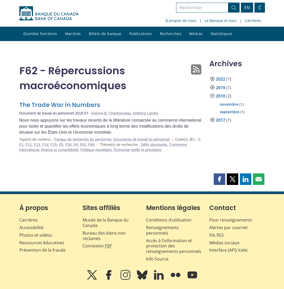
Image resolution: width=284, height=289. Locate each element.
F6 (75, 145)
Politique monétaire (96, 150)
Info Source (157, 259)
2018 (220, 96)
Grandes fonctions (40, 33)
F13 (37, 145)
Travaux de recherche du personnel (82, 139)
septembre (229, 111)
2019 (220, 87)
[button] (219, 179)
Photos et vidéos (35, 235)
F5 (61, 145)
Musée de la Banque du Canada (106, 222)
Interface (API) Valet (228, 250)
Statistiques (222, 33)
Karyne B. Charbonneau (111, 113)
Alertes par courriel (228, 227)
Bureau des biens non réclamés (104, 235)
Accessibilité (31, 227)
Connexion (97, 246)
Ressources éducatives (41, 243)
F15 (53, 145)
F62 (83, 145)
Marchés (73, 33)
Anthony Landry (145, 113)
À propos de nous (181, 20)
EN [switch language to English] (247, 7)
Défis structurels (154, 145)
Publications (140, 33)
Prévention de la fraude (42, 250)
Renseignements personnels (162, 230)
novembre (229, 104)
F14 (45, 145)
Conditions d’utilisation (169, 220)
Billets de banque (105, 33)
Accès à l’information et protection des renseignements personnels (173, 246)
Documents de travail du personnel (141, 139)
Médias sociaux (224, 243)
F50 (68, 145)
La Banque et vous (221, 20)
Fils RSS (216, 235)
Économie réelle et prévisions (137, 150)
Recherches (170, 33)
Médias (196, 33)
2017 (220, 120)
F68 (91, 145)
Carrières (253, 20)
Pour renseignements (230, 220)
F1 (21, 145)
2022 (220, 79)
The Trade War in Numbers (59, 105)
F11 (29, 145)
